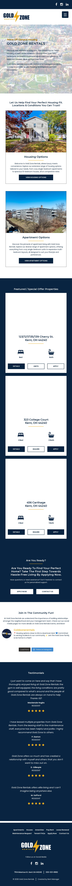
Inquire (36, 449)
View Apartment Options (36, 261)
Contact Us (47, 591)
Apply (55, 366)
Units (36, 366)
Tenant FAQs (39, 833)
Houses (29, 830)
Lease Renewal (62, 830)
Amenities (39, 830)
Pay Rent (50, 830)
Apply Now (22, 591)
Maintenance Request (22, 833)
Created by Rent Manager (48, 879)
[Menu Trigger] (65, 14)
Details (16, 366)
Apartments (18, 830)
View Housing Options (36, 177)
